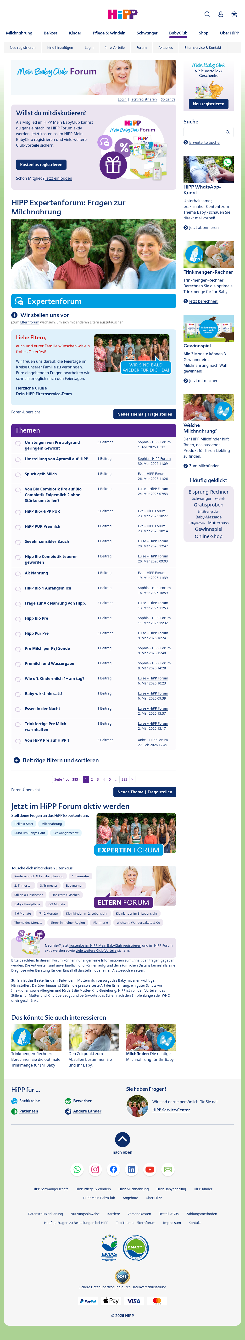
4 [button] (104, 779)
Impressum (172, 1222)
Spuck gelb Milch (41, 474)
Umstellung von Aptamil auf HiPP (56, 458)
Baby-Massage (209, 517)
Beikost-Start (23, 824)
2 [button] (92, 779)
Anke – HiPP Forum (153, 740)
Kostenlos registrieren (41, 164)
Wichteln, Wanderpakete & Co (138, 922)
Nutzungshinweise (85, 1214)
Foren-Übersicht (25, 412)
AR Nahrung (36, 573)
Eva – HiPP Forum (152, 473)
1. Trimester (80, 876)
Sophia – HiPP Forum (154, 442)
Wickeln (220, 499)
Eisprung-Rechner (208, 492)
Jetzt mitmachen (203, 380)
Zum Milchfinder (204, 465)
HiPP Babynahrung (171, 1189)
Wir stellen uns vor (44, 315)
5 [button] (110, 779)
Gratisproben (208, 504)
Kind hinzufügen (60, 47)
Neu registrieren (23, 47)
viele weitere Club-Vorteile (96, 950)
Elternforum (29, 322)
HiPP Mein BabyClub (99, 1197)
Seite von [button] (66, 779)
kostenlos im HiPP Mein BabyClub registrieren (105, 945)
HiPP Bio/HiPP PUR (42, 511)
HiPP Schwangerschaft (50, 1189)
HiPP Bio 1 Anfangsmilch (48, 588)
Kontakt (195, 1222)
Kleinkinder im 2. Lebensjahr (87, 913)
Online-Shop (209, 536)
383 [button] (124, 779)
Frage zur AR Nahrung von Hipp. (55, 603)
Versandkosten (139, 1214)
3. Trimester (49, 885)
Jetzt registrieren (144, 99)
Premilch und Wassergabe (49, 663)
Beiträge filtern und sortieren (61, 760)
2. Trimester (23, 885)
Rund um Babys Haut (29, 833)
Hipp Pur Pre (37, 633)
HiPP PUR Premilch (42, 526)
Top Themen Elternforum (136, 1222)
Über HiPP (154, 1197)
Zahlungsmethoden (201, 1214)
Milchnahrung (51, 824)
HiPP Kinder (203, 1189)
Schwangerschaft (65, 833)
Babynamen (74, 885)
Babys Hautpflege (27, 904)
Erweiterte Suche (204, 142)
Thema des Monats (28, 922)
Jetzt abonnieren (204, 227)
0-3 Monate (57, 904)
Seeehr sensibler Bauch (47, 541)
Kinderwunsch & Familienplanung (39, 876)
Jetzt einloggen (58, 178)
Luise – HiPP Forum (153, 488)
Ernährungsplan (209, 512)
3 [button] (98, 779)
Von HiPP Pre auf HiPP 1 (47, 740)
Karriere (113, 1214)
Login (89, 47)
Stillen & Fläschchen (28, 895)
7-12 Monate (48, 913)
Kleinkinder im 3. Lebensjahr (137, 913)
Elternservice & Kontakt (202, 47)
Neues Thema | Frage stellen (144, 414)
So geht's (168, 99)
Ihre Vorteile (115, 47)
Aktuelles (165, 47)
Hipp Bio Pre (36, 618)
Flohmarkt (100, 922)
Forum (141, 47)
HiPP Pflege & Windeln (93, 1189)
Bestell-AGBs (168, 1214)
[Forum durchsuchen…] (209, 132)
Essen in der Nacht (42, 708)
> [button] (132, 779)
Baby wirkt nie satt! (43, 693)
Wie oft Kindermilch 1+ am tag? (54, 678)
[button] (207, 14)
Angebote (130, 1197)
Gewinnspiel (209, 529)
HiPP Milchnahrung (133, 1189)
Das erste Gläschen (66, 895)
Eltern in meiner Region (67, 922)
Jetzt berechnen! (203, 301)
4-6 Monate (22, 913)
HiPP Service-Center (171, 1109)
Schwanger (202, 498)
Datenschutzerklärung (45, 1214)
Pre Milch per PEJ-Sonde (47, 648)
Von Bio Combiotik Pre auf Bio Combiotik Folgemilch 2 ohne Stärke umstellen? (53, 494)
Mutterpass (218, 522)
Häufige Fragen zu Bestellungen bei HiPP (76, 1222)
